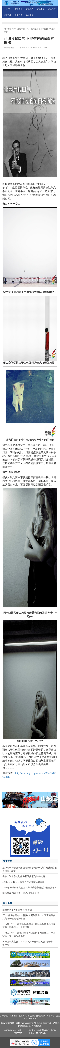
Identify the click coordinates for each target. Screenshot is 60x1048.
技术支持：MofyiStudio (36, 1033)
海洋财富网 (9, 29)
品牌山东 (29, 15)
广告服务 (32, 1016)
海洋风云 (29, 9)
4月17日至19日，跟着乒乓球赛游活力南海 (23, 882)
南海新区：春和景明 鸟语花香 (17, 910)
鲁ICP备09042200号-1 (13, 1030)
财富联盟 (18, 15)
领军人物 (7, 15)
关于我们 (4, 1016)
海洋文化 (40, 9)
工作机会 (50, 1016)
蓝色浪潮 (18, 9)
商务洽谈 (41, 1016)
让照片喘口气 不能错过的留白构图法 (32, 29)
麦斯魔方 (32, 1018)
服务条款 (13, 1016)
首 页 (7, 9)
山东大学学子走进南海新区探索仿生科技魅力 (24, 876)
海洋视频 (52, 9)
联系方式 (23, 1016)
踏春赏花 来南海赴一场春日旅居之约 (20, 893)
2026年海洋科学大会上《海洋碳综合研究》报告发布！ (29, 887)
